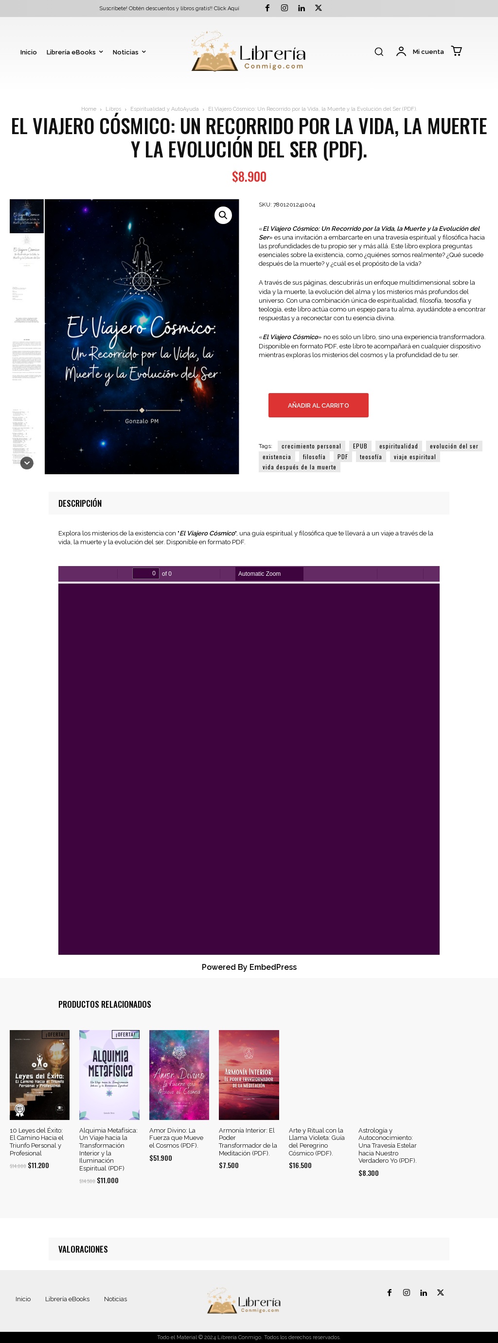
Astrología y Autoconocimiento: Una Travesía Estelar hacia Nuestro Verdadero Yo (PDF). (387, 1145)
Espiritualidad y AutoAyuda (164, 109)
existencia (277, 456)
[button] (379, 51)
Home (88, 109)
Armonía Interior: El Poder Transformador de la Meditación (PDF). (248, 1142)
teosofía (371, 456)
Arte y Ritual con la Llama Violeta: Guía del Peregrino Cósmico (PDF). (317, 1142)
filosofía (314, 456)
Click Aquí (226, 8)
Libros (113, 109)
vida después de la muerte (300, 467)
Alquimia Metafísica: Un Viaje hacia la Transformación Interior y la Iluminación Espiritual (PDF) (108, 1149)
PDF (343, 456)
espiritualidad (398, 446)
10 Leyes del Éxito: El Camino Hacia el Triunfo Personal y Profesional (37, 1142)
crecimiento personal (311, 446)
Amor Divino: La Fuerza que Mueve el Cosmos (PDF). (176, 1138)
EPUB (360, 446)
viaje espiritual (415, 456)
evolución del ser (454, 446)
